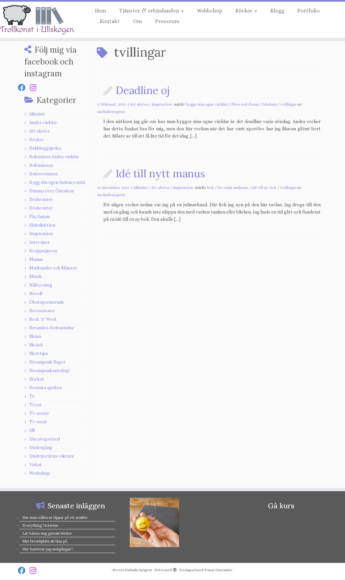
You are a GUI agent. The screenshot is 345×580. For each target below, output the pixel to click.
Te (32, 396)
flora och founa (245, 104)
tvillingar (289, 104)
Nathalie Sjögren (138, 570)
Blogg (277, 11)
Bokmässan (41, 165)
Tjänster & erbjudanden (151, 11)
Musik (35, 276)
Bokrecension (43, 174)
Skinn (35, 336)
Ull (32, 430)
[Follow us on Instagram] (35, 87)
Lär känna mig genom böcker (47, 533)
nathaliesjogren (110, 111)
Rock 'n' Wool (42, 319)
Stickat (36, 379)
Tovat (35, 405)
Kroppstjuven (43, 251)
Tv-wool (37, 422)
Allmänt (37, 114)
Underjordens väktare (51, 456)
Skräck (36, 345)
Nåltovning (40, 285)
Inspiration (41, 234)
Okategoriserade (46, 302)
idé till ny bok (264, 187)
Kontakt (110, 21)
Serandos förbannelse (51, 328)
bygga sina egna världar (207, 104)
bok (211, 187)
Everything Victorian (40, 525)
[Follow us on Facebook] (24, 87)
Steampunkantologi (49, 370)
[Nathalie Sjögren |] (40, 20)
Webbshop (209, 11)
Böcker (246, 11)
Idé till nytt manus (160, 173)
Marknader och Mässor (53, 268)
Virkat (35, 464)
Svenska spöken (45, 388)
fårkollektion (42, 225)
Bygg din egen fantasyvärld (57, 182)
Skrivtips (38, 353)
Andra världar (43, 122)
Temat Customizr (218, 570)
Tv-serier (39, 413)
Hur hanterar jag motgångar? (47, 549)
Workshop (39, 473)
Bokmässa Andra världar (54, 157)
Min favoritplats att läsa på (44, 541)
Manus (36, 259)
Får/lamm (39, 216)
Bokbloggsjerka (45, 148)
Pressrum (167, 21)
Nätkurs (270, 104)
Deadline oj (143, 90)
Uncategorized (44, 439)
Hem (100, 11)
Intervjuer (39, 242)
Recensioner (42, 311)
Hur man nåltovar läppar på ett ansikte (55, 517)
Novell (35, 293)
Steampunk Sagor (47, 362)
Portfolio (308, 11)
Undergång (40, 447)
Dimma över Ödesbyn (51, 191)
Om (137, 21)
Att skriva (39, 131)
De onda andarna (233, 187)
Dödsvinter (41, 199)
